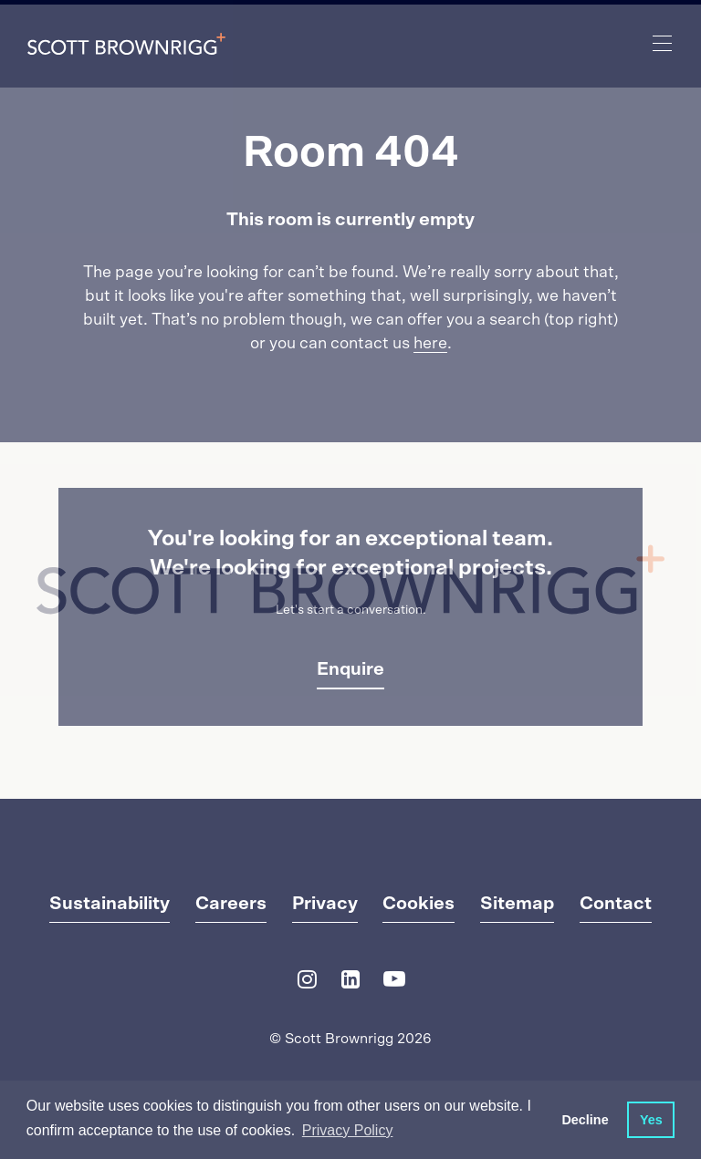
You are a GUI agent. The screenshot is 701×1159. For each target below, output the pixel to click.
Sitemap (517, 904)
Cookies (418, 904)
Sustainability (109, 904)
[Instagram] (307, 983)
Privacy (325, 904)
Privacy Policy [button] (347, 1130)
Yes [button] (651, 1119)
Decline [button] (584, 1119)
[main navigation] (663, 44)
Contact (616, 904)
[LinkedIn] (350, 983)
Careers (231, 904)
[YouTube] (394, 983)
